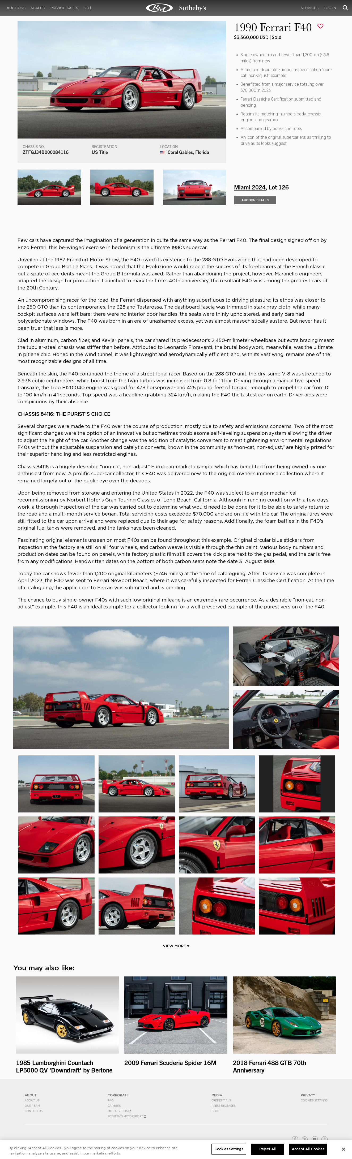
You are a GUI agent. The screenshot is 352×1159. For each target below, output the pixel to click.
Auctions (16, 8)
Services (310, 8)
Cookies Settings (314, 1100)
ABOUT (31, 1095)
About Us (32, 1100)
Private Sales (64, 8)
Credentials (221, 1100)
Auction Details (255, 200)
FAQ (111, 1100)
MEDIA (216, 1095)
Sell (87, 8)
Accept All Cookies (308, 1152)
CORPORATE (118, 1095)
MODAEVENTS (119, 1111)
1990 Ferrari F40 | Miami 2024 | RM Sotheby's (176, 8)
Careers (114, 1105)
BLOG (215, 1111)
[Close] (343, 1151)
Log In (330, 8)
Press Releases (223, 1105)
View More (176, 946)
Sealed (38, 8)
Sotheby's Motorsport (127, 1116)
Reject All (267, 1152)
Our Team (32, 1105)
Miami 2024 (250, 187)
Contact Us (34, 1111)
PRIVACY (308, 1095)
